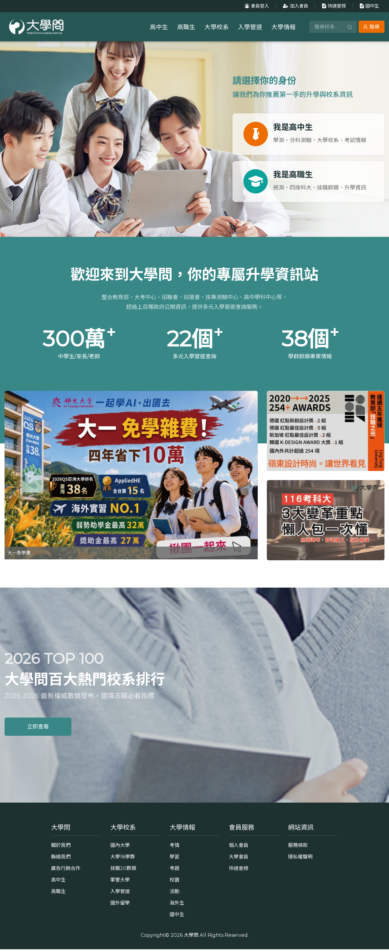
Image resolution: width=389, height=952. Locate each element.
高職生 (186, 27)
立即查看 (38, 729)
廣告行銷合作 (65, 871)
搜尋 (371, 27)
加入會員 (294, 6)
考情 (174, 848)
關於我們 (61, 848)
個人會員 (238, 848)
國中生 (368, 6)
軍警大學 (120, 882)
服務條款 (298, 848)
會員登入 (256, 6)
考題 (174, 871)
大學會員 (238, 859)
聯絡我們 (61, 859)
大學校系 (217, 27)
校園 (174, 882)
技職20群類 (123, 871)
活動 (174, 894)
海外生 (177, 906)
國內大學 (120, 848)
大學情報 (283, 27)
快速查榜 (333, 6)
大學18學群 (122, 859)
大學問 (191, 938)
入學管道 (250, 27)
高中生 (159, 27)
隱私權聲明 (300, 859)
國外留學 (120, 906)
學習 (174, 859)
